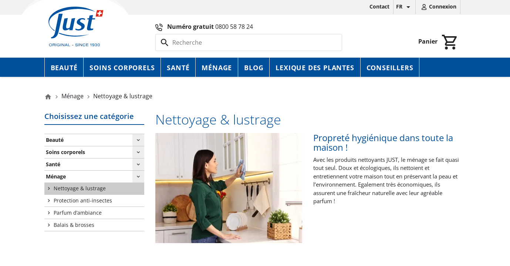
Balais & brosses (74, 224)
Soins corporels (122, 67)
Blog (253, 67)
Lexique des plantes (315, 67)
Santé (178, 67)
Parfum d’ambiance (78, 212)
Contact (379, 6)
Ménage (217, 67)
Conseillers (390, 67)
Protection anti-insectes (83, 200)
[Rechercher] (248, 42)
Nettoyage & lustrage (80, 188)
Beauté (64, 67)
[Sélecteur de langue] (404, 7)
